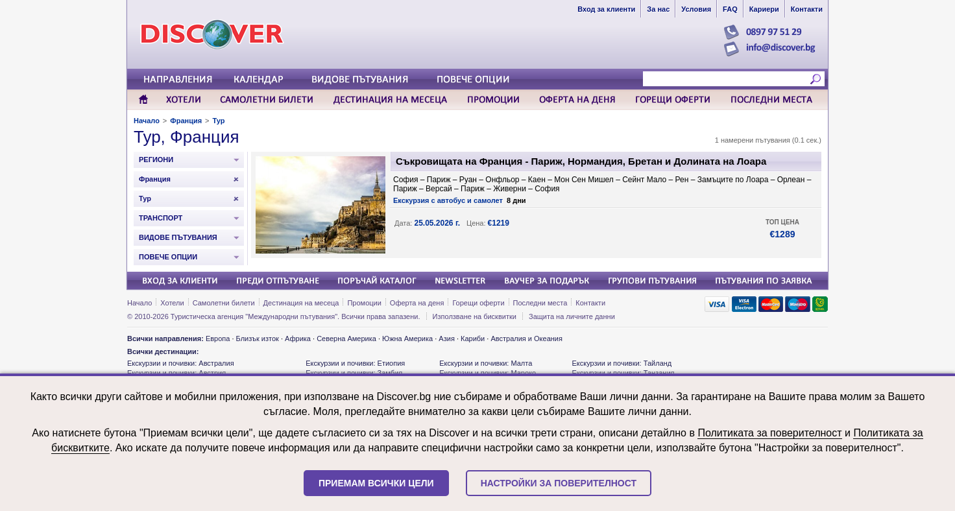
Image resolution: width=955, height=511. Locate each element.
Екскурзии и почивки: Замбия (354, 373)
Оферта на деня (417, 303)
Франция (186, 121)
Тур (219, 121)
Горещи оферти (478, 303)
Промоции (364, 303)
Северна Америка (346, 338)
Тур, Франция (186, 137)
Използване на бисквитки (474, 316)
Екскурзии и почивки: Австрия (176, 373)
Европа (218, 338)
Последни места (540, 303)
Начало (147, 121)
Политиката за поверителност (769, 432)
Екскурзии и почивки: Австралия (180, 363)
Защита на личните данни (572, 316)
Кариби (473, 338)
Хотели (172, 303)
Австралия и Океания (526, 338)
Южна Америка (407, 338)
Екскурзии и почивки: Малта (485, 363)
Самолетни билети (224, 303)
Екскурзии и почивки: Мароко (487, 373)
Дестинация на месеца (301, 303)
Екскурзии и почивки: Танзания (623, 373)
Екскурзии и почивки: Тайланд (621, 363)
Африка (298, 338)
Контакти (590, 303)
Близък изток (257, 338)
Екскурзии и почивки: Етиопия (355, 363)
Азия (446, 338)
